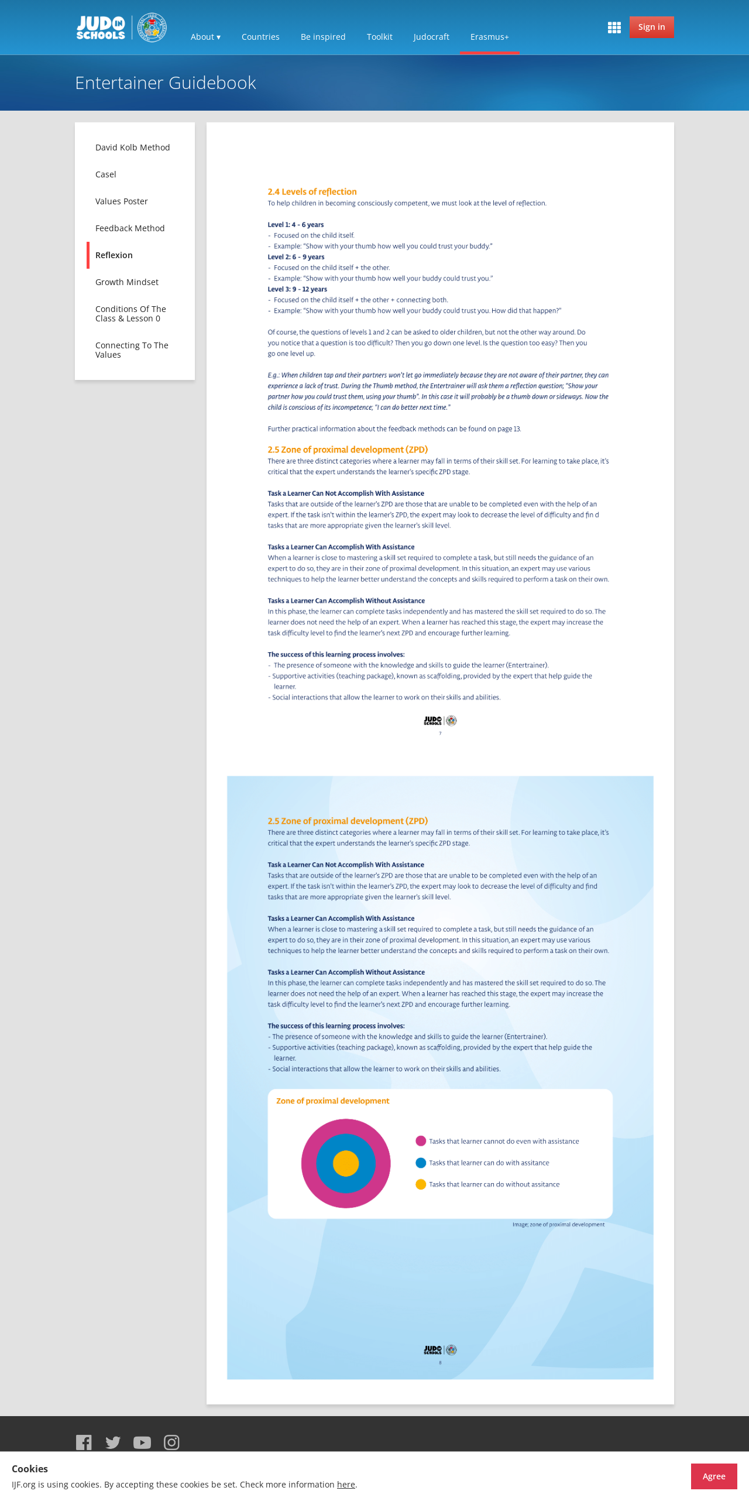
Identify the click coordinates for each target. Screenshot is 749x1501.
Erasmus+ (489, 36)
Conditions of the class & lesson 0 (130, 313)
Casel (105, 174)
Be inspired (323, 36)
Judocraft (431, 36)
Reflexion (114, 255)
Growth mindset (127, 281)
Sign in (651, 26)
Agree (693, 1476)
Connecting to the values (132, 350)
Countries (261, 36)
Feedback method (130, 228)
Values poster (121, 201)
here (346, 1484)
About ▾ (206, 36)
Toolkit (380, 36)
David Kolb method (132, 147)
